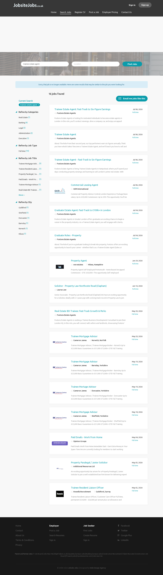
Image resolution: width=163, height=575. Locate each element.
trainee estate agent (28, 105)
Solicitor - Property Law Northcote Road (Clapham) (81, 286)
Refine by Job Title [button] (27, 158)
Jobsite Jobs (73, 568)
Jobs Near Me (48, 554)
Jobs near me (98, 556)
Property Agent (79, 260)
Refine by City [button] (25, 202)
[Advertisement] (82, 34)
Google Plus (126, 535)
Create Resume (90, 535)
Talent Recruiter (128, 554)
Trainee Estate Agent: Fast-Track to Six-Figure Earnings (82, 109)
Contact (19, 530)
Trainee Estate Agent (65, 134)
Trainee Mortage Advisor (83, 386)
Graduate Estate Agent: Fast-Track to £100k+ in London (83, 210)
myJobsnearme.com (84, 556)
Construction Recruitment (112, 554)
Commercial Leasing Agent (84, 185)
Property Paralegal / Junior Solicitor (89, 462)
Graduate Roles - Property (68, 235)
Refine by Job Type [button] (27, 145)
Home (18, 526)
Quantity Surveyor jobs (76, 554)
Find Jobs (132, 64)
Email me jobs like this (134, 98)
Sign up (145, 5)
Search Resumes (56, 535)
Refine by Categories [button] (28, 112)
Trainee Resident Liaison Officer (87, 487)
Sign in (132, 5)
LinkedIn (125, 540)
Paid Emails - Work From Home (86, 437)
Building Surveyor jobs (94, 554)
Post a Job (54, 530)
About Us (20, 535)
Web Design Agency (98, 568)
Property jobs (71, 556)
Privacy (19, 545)
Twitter (124, 530)
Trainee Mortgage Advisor (84, 336)
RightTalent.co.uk (61, 554)
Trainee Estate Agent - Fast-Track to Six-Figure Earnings (83, 159)
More (21, 195)
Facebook (125, 526)
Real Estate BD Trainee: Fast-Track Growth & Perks (80, 311)
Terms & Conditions (25, 540)
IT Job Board (37, 554)
